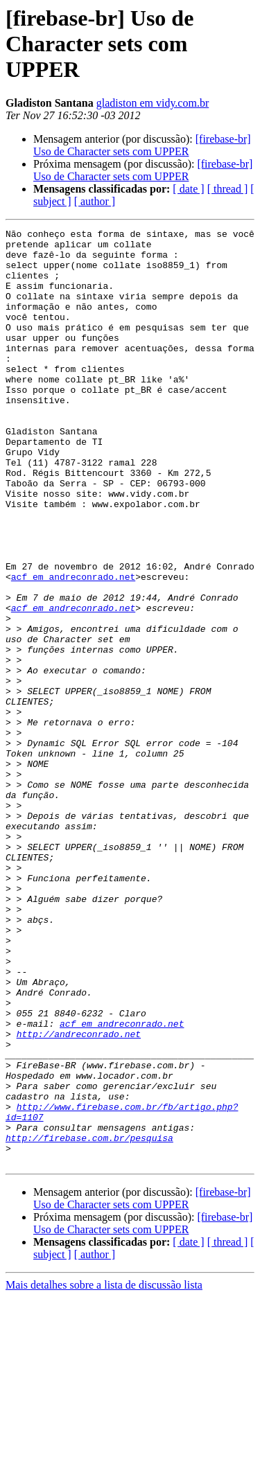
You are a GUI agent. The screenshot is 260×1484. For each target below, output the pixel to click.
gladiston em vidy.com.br (152, 103)
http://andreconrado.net (79, 1196)
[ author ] (95, 201)
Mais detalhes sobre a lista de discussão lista (104, 1472)
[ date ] (188, 189)
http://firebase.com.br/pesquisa (89, 1320)
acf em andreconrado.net (73, 647)
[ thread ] (227, 189)
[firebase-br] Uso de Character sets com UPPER (142, 145)
